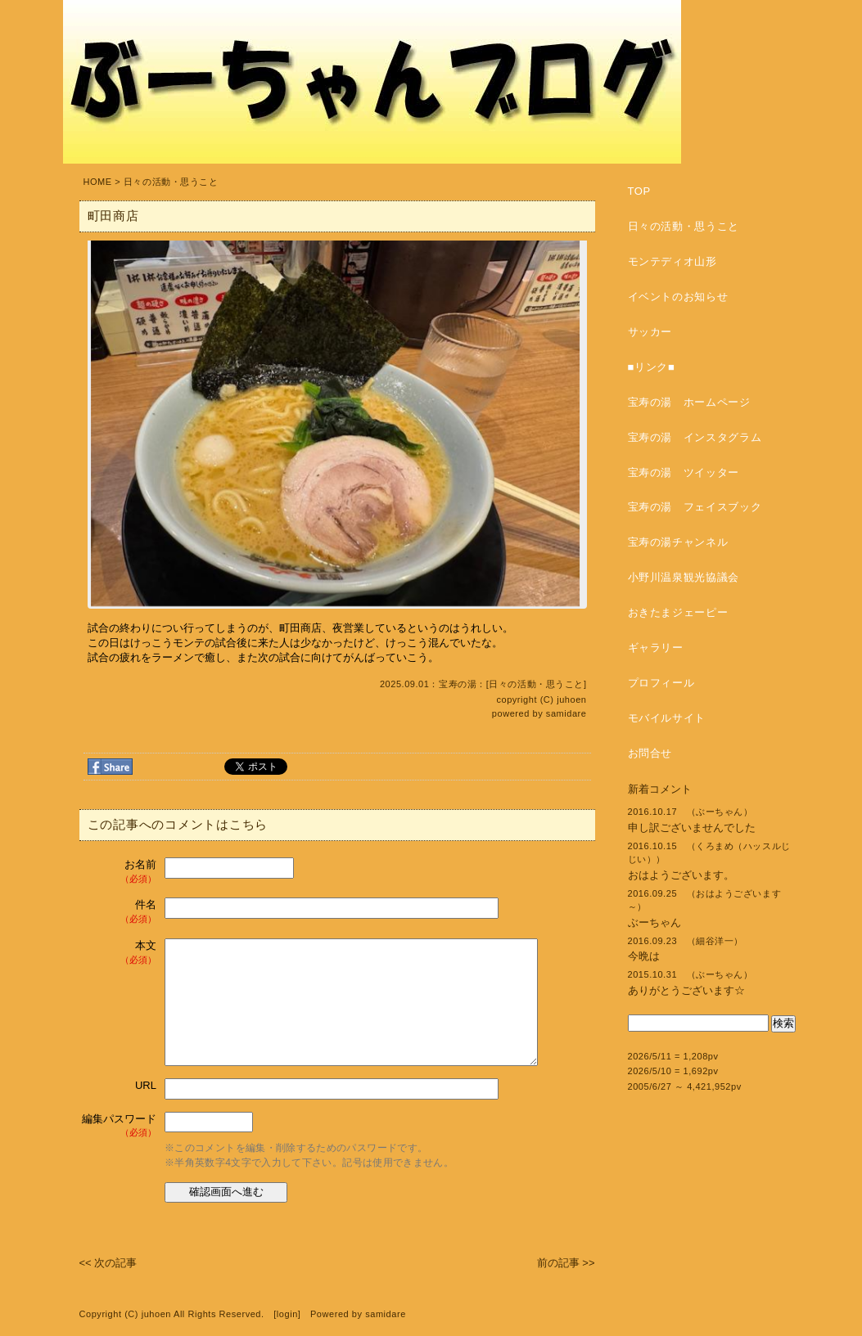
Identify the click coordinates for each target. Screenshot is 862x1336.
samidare (566, 713)
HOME (97, 182)
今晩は (644, 956)
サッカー (650, 332)
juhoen (571, 699)
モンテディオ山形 (672, 261)
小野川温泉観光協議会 (684, 577)
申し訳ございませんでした (692, 827)
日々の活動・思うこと (171, 182)
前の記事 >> (566, 1263)
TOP (639, 191)
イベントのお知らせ (678, 296)
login (287, 1314)
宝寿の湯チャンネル (678, 542)
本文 (120, 952)
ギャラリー (656, 647)
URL (145, 1085)
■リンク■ (651, 367)
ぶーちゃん (654, 922)
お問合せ (650, 753)
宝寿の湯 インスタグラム (695, 437)
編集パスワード (119, 1126)
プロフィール (661, 683)
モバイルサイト (667, 718)
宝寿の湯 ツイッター (684, 472)
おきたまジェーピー (678, 612)
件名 (120, 911)
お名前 (120, 871)
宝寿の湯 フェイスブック (695, 507)
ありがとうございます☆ (686, 990)
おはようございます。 (681, 875)
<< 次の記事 (108, 1263)
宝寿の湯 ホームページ (689, 402)
